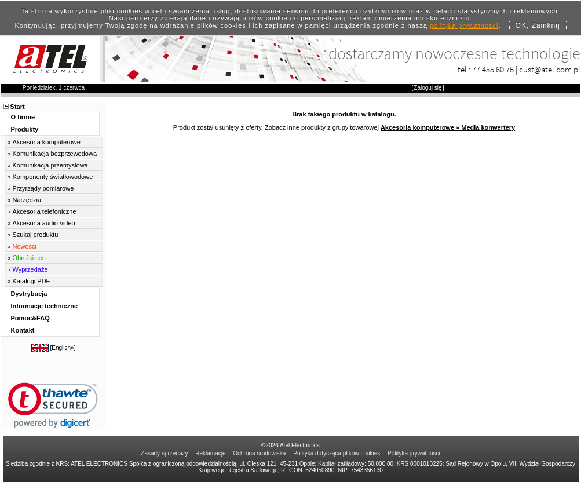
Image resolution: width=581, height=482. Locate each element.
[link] (53, 405)
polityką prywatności (464, 25)
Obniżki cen (29, 257)
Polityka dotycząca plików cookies (336, 453)
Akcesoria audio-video (44, 223)
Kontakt (23, 330)
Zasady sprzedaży (164, 453)
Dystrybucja (29, 293)
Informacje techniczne (44, 305)
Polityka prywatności (414, 453)
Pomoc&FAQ (30, 318)
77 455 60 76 (493, 69)
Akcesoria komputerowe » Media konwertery (448, 127)
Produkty (25, 129)
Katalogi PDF (31, 280)
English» (63, 348)
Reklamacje (210, 453)
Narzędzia (27, 199)
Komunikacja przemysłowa (50, 165)
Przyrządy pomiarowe (43, 188)
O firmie (23, 117)
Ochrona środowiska (259, 453)
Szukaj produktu (36, 234)
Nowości (25, 246)
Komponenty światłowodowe (53, 176)
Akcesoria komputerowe (47, 141)
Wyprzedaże (30, 269)
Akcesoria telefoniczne (44, 211)
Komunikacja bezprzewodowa (55, 153)
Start (17, 106)
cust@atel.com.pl (549, 69)
